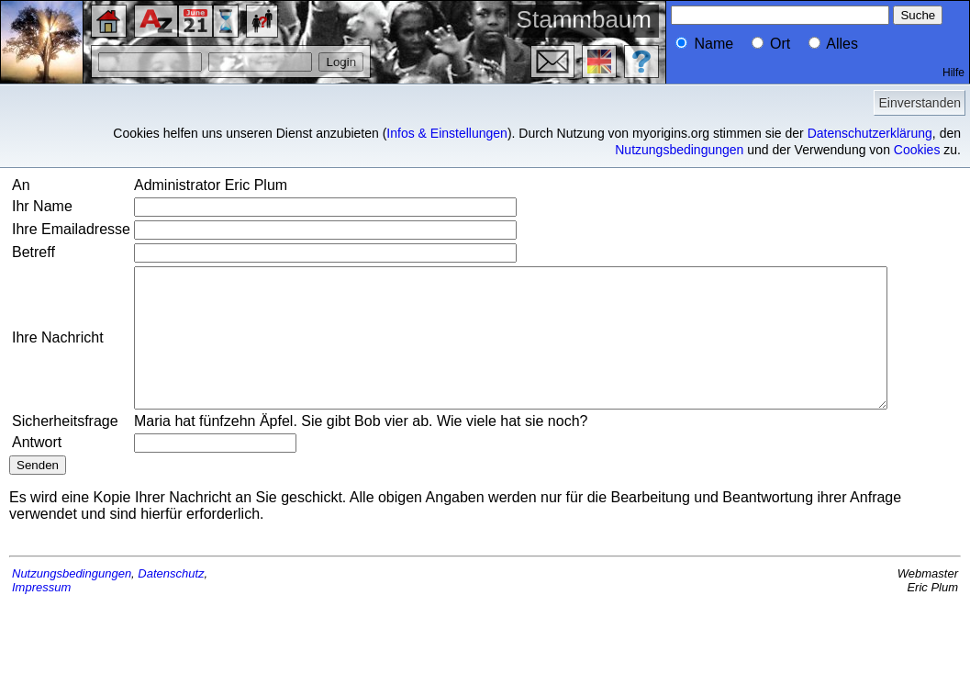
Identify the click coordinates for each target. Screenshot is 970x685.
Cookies (917, 149)
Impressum (41, 628)
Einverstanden (919, 102)
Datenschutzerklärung (870, 133)
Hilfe (953, 72)
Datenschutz (171, 615)
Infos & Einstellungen (446, 133)
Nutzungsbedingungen (679, 149)
